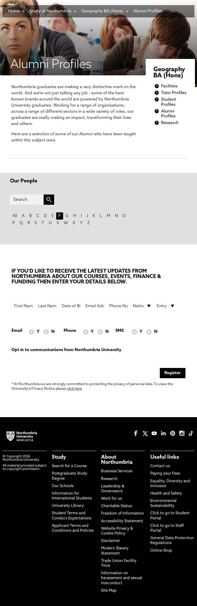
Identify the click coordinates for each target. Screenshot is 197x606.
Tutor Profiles (173, 93)
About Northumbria (117, 460)
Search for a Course (69, 466)
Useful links (164, 457)
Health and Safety (166, 494)
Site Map (108, 591)
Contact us (160, 466)
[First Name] (23, 306)
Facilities (169, 86)
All (14, 216)
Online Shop (161, 551)
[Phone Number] (119, 306)
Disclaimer (110, 541)
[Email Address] (95, 306)
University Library (68, 506)
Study (59, 457)
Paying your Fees (165, 474)
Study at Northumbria (50, 11)
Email (17, 331)
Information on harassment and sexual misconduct (121, 578)
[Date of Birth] (71, 306)
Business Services (116, 471)
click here (74, 389)
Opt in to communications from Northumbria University (66, 350)
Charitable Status (116, 506)
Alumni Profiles (147, 11)
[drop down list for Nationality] (142, 306)
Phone (70, 331)
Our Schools (63, 486)
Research (170, 123)
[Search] (26, 199)
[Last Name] (47, 306)
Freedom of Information (122, 514)
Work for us (111, 499)
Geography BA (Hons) (102, 11)
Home (14, 11)
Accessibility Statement (122, 521)
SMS (119, 331)
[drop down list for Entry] (166, 306)
